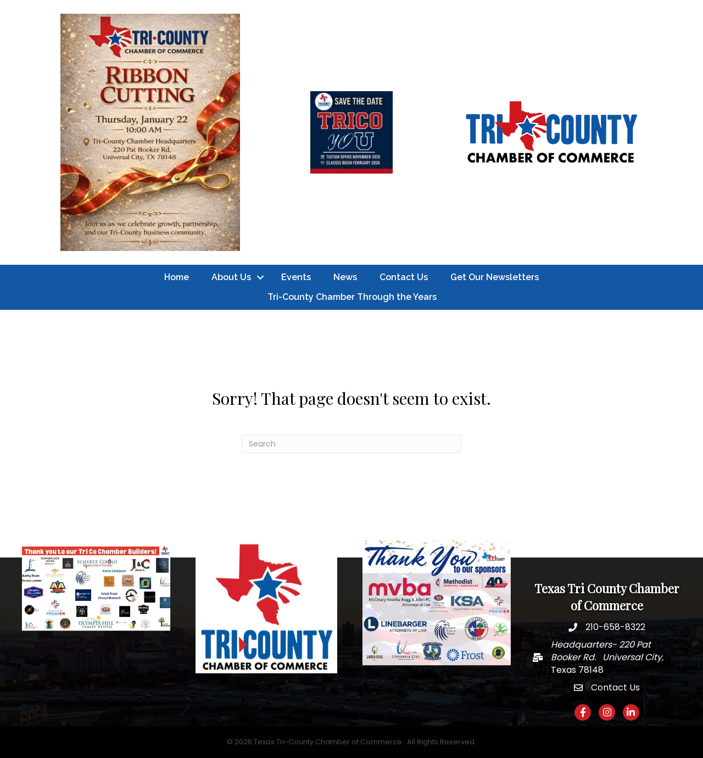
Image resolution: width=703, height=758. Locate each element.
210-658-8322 (615, 627)
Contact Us (404, 277)
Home (176, 277)
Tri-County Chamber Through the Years (352, 297)
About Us (231, 277)
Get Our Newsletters (494, 277)
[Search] (351, 443)
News (345, 277)
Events (296, 277)
